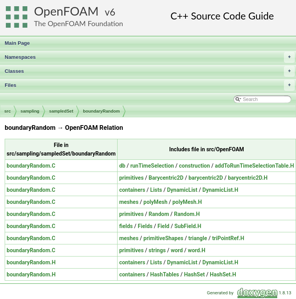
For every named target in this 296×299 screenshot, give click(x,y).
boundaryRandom (101, 111)
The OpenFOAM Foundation (78, 23)
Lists (156, 190)
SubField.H (188, 226)
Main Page (17, 43)
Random (159, 214)
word (177, 250)
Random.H (187, 214)
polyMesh (155, 202)
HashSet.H (223, 274)
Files (150, 85)
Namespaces (150, 57)
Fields (145, 226)
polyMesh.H (186, 202)
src (7, 111)
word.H (196, 250)
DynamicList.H (220, 190)
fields (126, 226)
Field (163, 226)
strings (157, 250)
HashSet (194, 274)
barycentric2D (206, 178)
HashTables (164, 274)
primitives (131, 178)
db (122, 166)
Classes (150, 71)
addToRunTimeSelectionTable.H (254, 166)
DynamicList (182, 190)
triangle (197, 238)
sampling (30, 111)
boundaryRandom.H (31, 262)
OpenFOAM (66, 11)
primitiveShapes (163, 238)
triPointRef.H (228, 238)
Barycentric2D (166, 178)
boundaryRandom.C (31, 166)
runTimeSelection (152, 166)
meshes (128, 202)
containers (132, 190)
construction (194, 166)
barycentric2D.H (247, 178)
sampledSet (61, 111)
